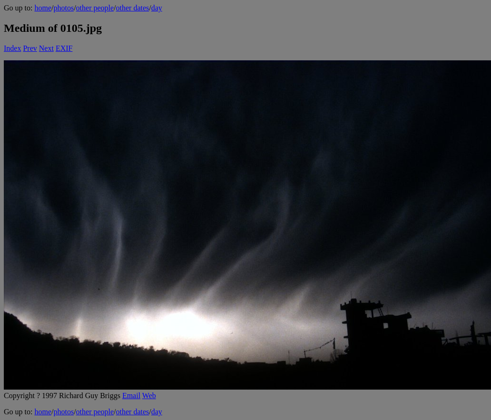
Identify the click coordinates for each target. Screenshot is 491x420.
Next (46, 48)
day (156, 8)
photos (63, 8)
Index (12, 48)
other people (95, 8)
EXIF (64, 48)
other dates (132, 8)
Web (149, 395)
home (42, 8)
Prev (30, 48)
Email (131, 395)
